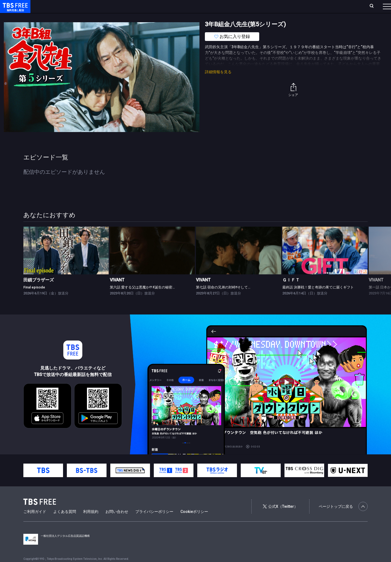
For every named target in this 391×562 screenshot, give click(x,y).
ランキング (102, 6)
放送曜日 (80, 6)
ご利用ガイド (34, 522)
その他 (215, 17)
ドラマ (109, 17)
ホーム (61, 6)
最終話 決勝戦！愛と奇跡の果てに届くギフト (318, 298)
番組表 (374, 6)
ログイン (285, 6)
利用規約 (90, 522)
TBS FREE (14, 9)
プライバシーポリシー (154, 522)
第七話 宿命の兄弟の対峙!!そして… (223, 298)
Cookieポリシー (194, 522)
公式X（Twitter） (280, 517)
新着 (59, 17)
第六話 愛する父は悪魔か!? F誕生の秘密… (142, 298)
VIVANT (117, 290)
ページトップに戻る (343, 517)
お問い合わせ (116, 522)
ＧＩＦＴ (291, 290)
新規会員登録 (312, 6)
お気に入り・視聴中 (162, 6)
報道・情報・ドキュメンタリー (179, 17)
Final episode (34, 298)
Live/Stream (128, 6)
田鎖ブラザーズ (38, 290)
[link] (66, 261)
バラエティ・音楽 (136, 17)
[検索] (335, 6)
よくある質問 (64, 522)
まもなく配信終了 (83, 17)
